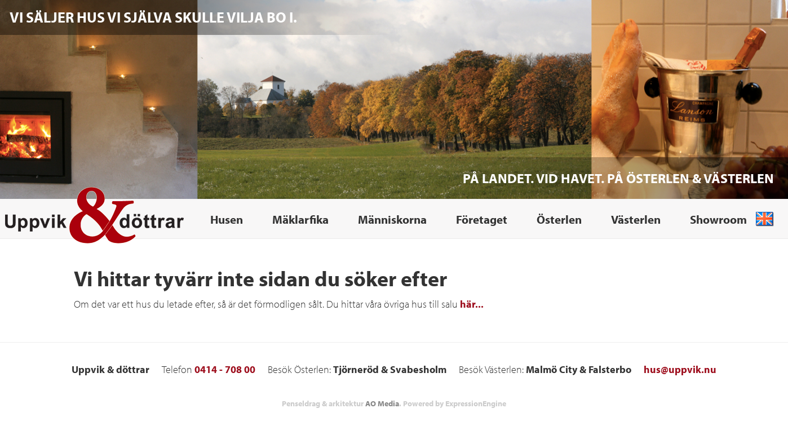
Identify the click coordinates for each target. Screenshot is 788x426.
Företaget (481, 219)
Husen (226, 219)
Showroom (718, 219)
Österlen (559, 219)
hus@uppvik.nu (680, 369)
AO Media (382, 403)
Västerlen (636, 219)
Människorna (392, 219)
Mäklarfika (300, 219)
